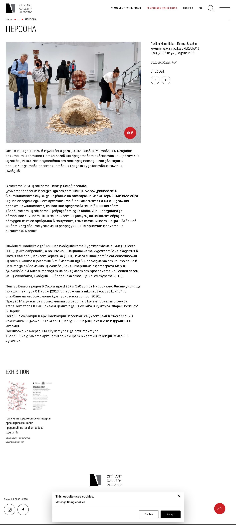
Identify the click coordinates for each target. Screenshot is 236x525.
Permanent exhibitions (123, 11)
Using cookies (76, 502)
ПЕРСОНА (80, 24)
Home (9, 24)
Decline (149, 514)
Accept (171, 514)
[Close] (179, 496)
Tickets (185, 11)
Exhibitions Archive (58, 24)
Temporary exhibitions (159, 11)
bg (198, 11)
